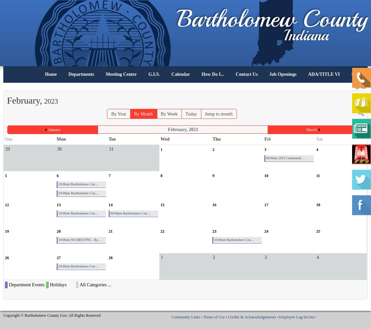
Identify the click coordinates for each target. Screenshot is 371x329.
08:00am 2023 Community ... (285, 158)
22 (163, 231)
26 (7, 258)
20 (59, 231)
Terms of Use (214, 317)
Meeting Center (121, 74)
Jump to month (219, 114)
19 (7, 231)
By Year (118, 114)
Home (51, 74)
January (54, 129)
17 (266, 205)
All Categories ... (95, 284)
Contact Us (247, 74)
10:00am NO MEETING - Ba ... (79, 240)
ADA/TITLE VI (324, 74)
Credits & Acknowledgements (252, 317)
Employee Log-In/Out (296, 317)
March (311, 129)
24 (266, 231)
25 (318, 231)
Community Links (185, 317)
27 (59, 258)
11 (318, 175)
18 (318, 205)
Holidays (58, 284)
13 (59, 205)
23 (214, 231)
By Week (169, 114)
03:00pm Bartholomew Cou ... (78, 193)
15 (163, 205)
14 (111, 205)
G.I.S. (154, 74)
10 (266, 175)
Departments (81, 74)
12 (7, 205)
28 (111, 258)
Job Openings (282, 74)
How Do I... (213, 74)
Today (191, 114)
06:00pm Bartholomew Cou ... (130, 213)
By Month (143, 114)
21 (111, 231)
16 (214, 205)
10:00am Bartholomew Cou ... (78, 184)
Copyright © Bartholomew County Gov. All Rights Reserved (52, 315)
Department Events (27, 284)
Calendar (181, 74)
